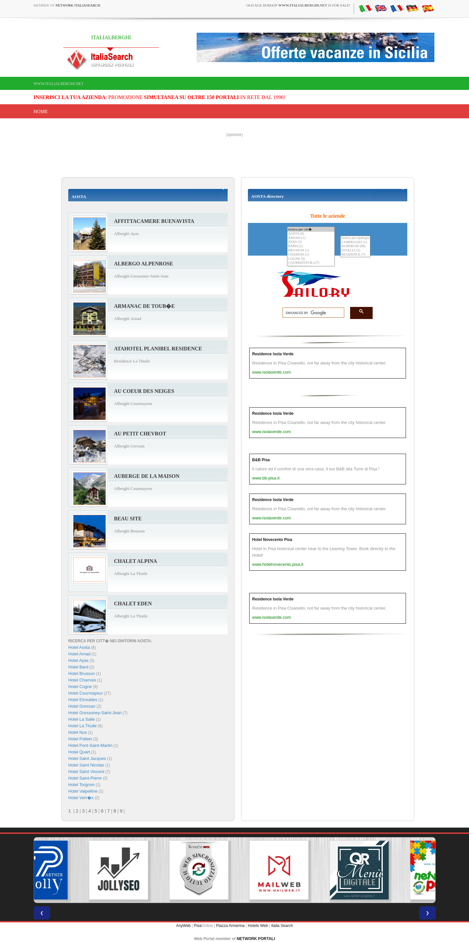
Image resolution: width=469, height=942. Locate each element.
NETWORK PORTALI (256, 938)
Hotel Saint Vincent (86, 771)
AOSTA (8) (310, 234)
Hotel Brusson (81, 673)
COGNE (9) (310, 259)
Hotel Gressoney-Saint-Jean (94, 712)
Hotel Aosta (79, 647)
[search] (311, 313)
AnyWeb (183, 925)
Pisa (198, 925)
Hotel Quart (79, 751)
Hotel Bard (78, 666)
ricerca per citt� (310, 229)
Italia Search (282, 925)
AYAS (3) (310, 242)
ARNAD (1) (310, 238)
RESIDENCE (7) (355, 255)
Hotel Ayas (78, 660)
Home (41, 111)
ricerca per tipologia (355, 238)
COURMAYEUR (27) (310, 263)
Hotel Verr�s (80, 797)
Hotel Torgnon (81, 784)
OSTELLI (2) (355, 250)
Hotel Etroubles (82, 699)
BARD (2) (310, 246)
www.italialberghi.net (59, 83)
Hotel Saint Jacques (87, 758)
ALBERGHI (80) (355, 246)
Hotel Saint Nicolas (86, 765)
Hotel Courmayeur (85, 693)
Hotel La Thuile (82, 725)
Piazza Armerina (230, 925)
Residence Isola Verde (273, 354)
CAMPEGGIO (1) (355, 242)
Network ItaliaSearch (78, 5)
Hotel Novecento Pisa (272, 539)
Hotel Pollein (80, 738)
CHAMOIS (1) (310, 255)
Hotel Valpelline (82, 791)
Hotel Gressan (81, 706)
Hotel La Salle (81, 719)
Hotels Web (258, 925)
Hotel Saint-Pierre (85, 778)
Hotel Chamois (82, 680)
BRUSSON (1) (310, 250)
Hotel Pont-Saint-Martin (90, 745)
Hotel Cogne (80, 686)
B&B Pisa (261, 460)
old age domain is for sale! (298, 5)
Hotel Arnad (79, 653)
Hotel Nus (77, 732)
